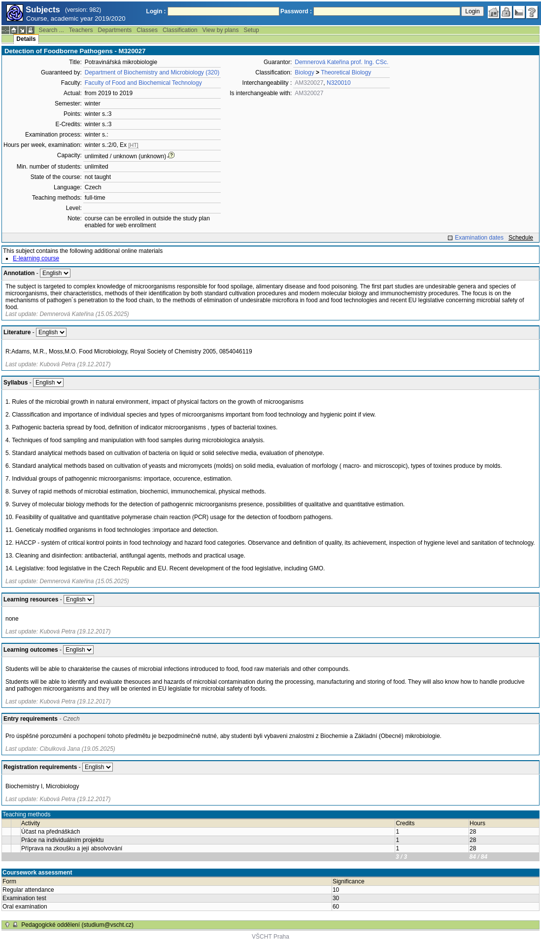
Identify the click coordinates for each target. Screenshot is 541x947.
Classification (180, 30)
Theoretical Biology (346, 72)
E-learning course (36, 258)
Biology (304, 72)
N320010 (339, 82)
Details (25, 38)
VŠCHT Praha (270, 936)
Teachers (81, 30)
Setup (251, 30)
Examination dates (479, 237)
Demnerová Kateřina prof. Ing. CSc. (341, 62)
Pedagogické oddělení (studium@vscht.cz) (77, 924)
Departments (115, 30)
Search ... (51, 30)
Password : (296, 11)
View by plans (221, 30)
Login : (156, 11)
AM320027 (309, 82)
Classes (147, 30)
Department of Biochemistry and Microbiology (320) (152, 72)
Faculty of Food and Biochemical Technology (143, 82)
